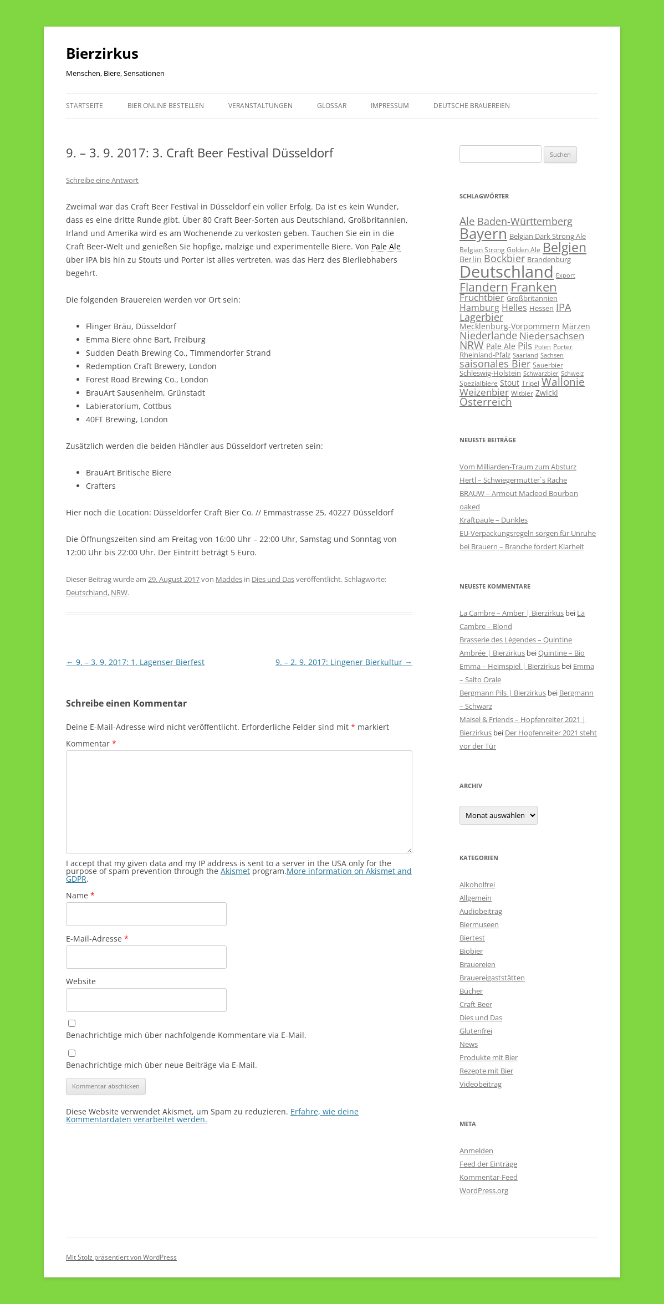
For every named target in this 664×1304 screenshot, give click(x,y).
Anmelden (476, 1150)
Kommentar (91, 743)
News (468, 1044)
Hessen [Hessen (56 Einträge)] (541, 308)
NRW (119, 592)
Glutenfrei (475, 1031)
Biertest (472, 938)
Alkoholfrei (477, 884)
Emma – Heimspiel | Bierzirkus (509, 666)
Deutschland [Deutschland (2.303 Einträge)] (506, 271)
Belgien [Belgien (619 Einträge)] (564, 247)
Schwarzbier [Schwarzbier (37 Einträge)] (541, 373)
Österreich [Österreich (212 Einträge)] (485, 401)
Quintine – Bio (561, 653)
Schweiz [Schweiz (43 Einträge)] (572, 373)
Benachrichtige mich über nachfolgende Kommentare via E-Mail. (186, 1035)
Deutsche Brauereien (471, 105)
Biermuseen (479, 924)
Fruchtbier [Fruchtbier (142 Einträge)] (481, 297)
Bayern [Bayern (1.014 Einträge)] (483, 233)
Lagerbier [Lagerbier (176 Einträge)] (481, 317)
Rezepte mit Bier (486, 1071)
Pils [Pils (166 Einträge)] (525, 345)
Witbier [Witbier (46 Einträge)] (522, 393)
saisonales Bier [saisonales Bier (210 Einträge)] (494, 363)
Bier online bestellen (165, 105)
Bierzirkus (102, 53)
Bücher (471, 991)
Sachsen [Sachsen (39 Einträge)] (552, 355)
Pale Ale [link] (386, 246)
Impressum (390, 105)
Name (80, 895)
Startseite (84, 105)
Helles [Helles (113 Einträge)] (514, 307)
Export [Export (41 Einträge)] (565, 275)
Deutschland (87, 592)
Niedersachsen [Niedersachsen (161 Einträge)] (551, 335)
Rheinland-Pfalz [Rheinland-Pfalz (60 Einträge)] (484, 355)
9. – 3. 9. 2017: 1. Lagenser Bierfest (135, 662)
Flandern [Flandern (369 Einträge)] (483, 287)
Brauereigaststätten (492, 978)
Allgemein (475, 898)
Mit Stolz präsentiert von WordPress (121, 1257)
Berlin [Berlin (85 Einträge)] (470, 259)
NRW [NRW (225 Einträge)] (471, 345)
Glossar (331, 105)
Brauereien (477, 964)
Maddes (229, 579)
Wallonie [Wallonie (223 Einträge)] (563, 381)
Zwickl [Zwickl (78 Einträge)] (546, 392)
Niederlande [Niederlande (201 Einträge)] (488, 335)
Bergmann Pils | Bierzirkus (502, 693)
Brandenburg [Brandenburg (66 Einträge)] (549, 259)
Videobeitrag (480, 1084)
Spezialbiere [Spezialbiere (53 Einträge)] (478, 383)
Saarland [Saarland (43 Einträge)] (525, 355)
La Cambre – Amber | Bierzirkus (511, 613)
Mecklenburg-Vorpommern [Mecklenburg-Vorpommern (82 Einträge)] (509, 326)
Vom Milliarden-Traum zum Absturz (517, 467)
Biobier (471, 951)
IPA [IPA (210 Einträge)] (563, 307)
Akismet (235, 871)
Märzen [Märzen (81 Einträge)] (576, 326)
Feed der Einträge (488, 1164)
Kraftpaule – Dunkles (493, 520)
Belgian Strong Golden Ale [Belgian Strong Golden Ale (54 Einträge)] (499, 249)
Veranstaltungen (260, 105)
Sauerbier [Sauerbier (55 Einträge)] (548, 365)
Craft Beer (475, 1004)
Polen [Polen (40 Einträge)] (542, 346)
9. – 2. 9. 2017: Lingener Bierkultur (343, 662)
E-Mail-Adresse (97, 938)
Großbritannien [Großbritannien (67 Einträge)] (532, 298)
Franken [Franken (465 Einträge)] (533, 286)
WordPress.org (483, 1190)
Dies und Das (273, 579)
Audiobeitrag (480, 911)
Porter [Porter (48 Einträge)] (563, 346)
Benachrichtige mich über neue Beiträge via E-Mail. (161, 1065)
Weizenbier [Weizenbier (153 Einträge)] (484, 392)
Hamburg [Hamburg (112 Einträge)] (479, 307)
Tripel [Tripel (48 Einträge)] (530, 383)
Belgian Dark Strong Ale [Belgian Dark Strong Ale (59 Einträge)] (547, 236)
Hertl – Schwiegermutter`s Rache (513, 480)
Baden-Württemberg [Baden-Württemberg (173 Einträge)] (525, 221)
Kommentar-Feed (488, 1177)
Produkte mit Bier (488, 1057)
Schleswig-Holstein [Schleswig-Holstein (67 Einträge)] (490, 373)
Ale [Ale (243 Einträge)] (467, 221)
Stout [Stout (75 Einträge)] (509, 382)
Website (81, 981)
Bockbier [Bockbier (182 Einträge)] (504, 258)
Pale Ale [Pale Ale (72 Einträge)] (500, 346)
